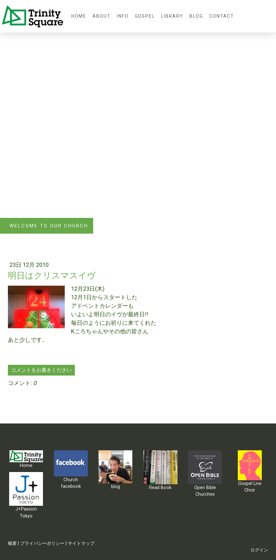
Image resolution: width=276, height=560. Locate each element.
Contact (221, 16)
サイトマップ (81, 543)
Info (123, 16)
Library (172, 16)
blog (196, 16)
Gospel (145, 16)
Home (78, 16)
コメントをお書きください (41, 370)
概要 (12, 543)
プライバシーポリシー (42, 543)
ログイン (259, 550)
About (102, 16)
